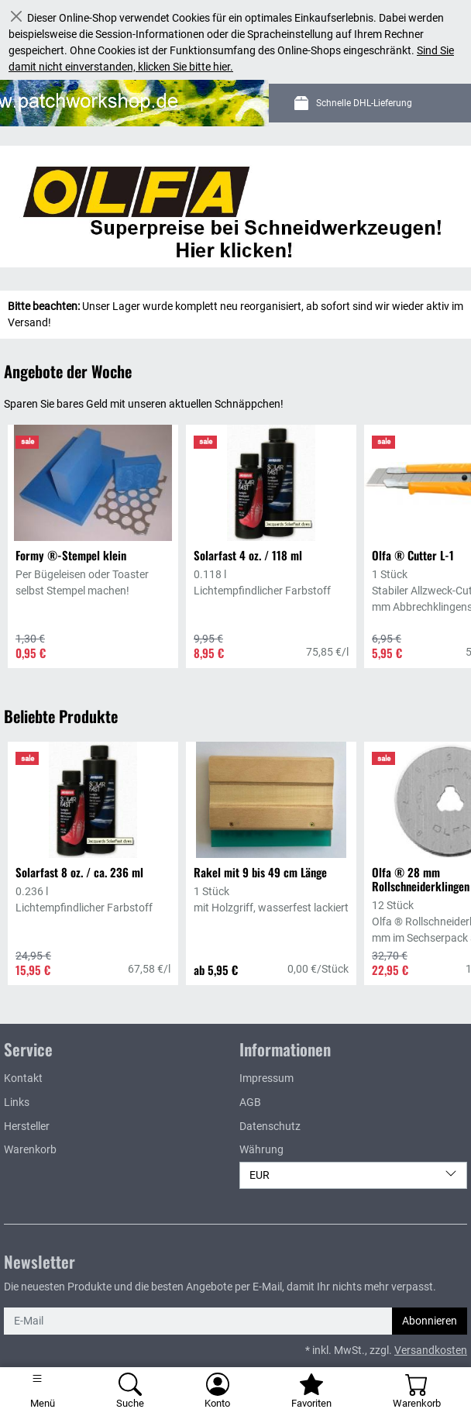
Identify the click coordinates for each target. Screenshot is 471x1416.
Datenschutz (270, 1126)
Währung (261, 1149)
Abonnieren (429, 1320)
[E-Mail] (198, 1321)
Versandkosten (430, 1350)
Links (16, 1102)
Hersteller (27, 1126)
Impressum (266, 1078)
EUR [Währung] (353, 1174)
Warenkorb (30, 1149)
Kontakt (23, 1078)
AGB (250, 1102)
